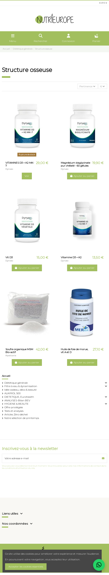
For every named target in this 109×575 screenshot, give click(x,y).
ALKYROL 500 (12, 393)
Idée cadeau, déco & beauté (20, 389)
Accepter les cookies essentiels (25, 566)
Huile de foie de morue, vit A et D (74, 351)
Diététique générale (16, 382)
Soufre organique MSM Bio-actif (19, 351)
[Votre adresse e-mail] (51, 458)
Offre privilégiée (13, 407)
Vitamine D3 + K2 (71, 257)
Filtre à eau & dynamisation (20, 386)
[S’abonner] (103, 458)
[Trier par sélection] (87, 86)
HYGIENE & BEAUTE (16, 403)
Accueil (6, 375)
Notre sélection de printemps (21, 418)
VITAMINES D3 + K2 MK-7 (19, 164)
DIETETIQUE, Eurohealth (19, 396)
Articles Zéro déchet (16, 414)
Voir (27, 175)
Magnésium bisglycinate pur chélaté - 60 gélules (75, 164)
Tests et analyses (13, 410)
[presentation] (34, 479)
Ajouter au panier (82, 175)
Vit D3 (9, 257)
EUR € (103, 3)
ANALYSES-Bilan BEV (17, 400)
